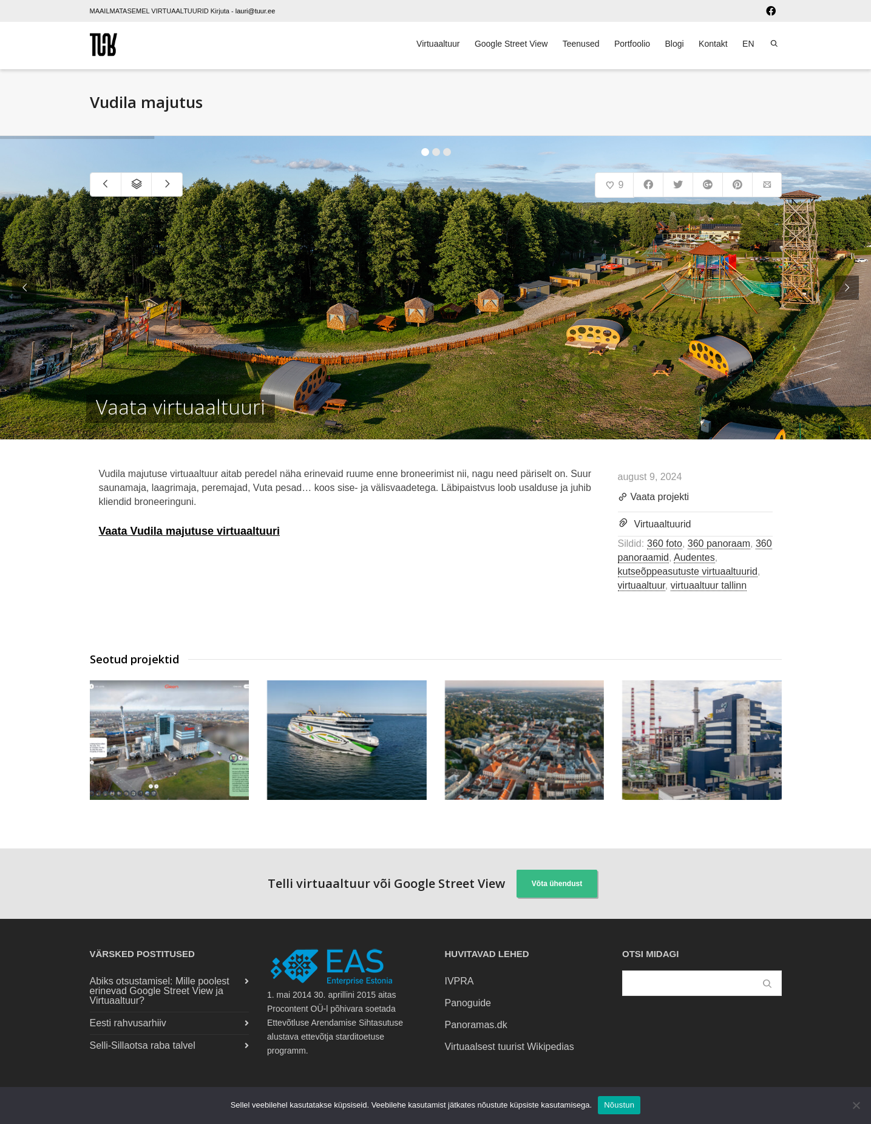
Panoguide (468, 1003)
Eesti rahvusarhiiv (128, 1023)
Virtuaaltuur (437, 44)
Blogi (674, 44)
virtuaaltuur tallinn (709, 585)
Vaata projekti (654, 498)
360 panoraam (719, 543)
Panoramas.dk (476, 1025)
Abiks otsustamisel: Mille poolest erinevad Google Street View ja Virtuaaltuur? (159, 991)
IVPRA (459, 981)
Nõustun (619, 1104)
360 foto (664, 543)
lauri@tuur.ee (256, 11)
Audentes (694, 557)
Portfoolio (632, 44)
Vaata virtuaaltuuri (180, 407)
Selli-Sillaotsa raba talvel (142, 1045)
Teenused (581, 44)
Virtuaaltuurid (662, 524)
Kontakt (713, 44)
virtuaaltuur (641, 585)
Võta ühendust (557, 883)
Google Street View (511, 44)
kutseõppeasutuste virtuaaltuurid (687, 571)
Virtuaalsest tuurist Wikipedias (509, 1046)
